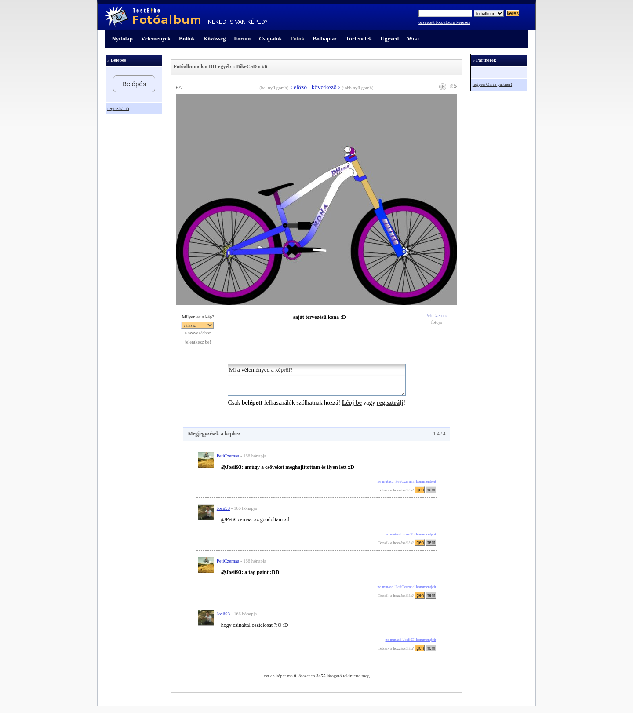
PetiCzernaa (436, 315)
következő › (326, 87)
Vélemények (156, 38)
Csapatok (270, 38)
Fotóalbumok (188, 66)
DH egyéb (220, 66)
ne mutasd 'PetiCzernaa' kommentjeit (407, 481)
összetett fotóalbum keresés (444, 22)
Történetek (359, 38)
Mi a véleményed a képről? (317, 380)
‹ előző (298, 87)
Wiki (413, 38)
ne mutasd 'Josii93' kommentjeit (411, 534)
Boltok (187, 38)
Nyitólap (122, 38)
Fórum (242, 38)
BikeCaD (246, 66)
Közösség (215, 38)
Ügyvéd (389, 38)
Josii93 (223, 508)
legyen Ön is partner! (492, 84)
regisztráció (118, 108)
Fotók (297, 38)
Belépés (134, 84)
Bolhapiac (325, 38)
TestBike (186, 17)
